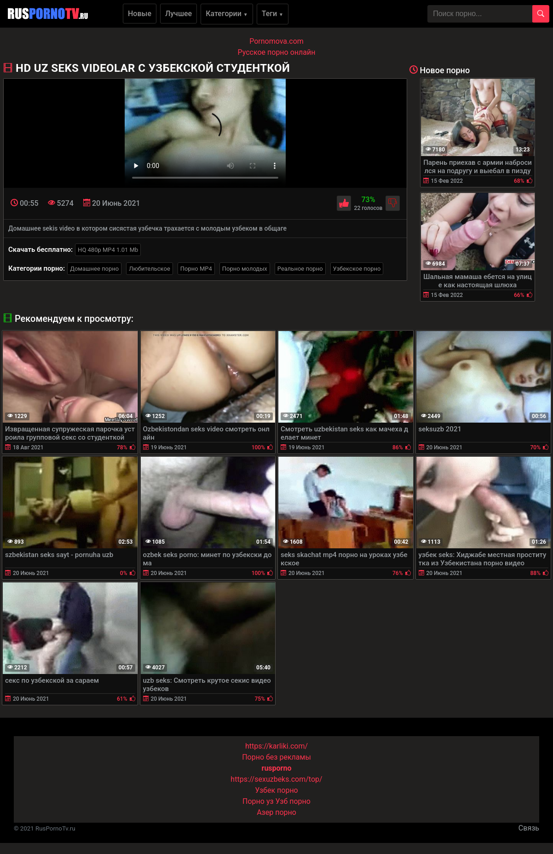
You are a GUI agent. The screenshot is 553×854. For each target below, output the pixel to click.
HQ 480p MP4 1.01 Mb (108, 249)
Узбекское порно (357, 268)
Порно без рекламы (276, 757)
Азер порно (276, 812)
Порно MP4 (196, 268)
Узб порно (293, 801)
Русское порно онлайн (277, 52)
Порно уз (258, 801)
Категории (227, 13)
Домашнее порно (94, 268)
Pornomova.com (276, 41)
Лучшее (178, 13)
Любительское (149, 268)
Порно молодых (244, 268)
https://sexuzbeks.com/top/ (276, 779)
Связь (528, 828)
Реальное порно (300, 268)
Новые (139, 13)
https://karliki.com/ (276, 746)
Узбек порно (276, 790)
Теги (272, 13)
